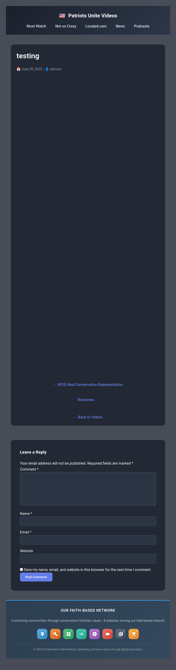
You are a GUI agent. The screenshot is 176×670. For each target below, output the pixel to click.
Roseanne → (88, 400)
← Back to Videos (88, 417)
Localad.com (96, 26)
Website (26, 556)
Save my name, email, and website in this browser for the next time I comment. (87, 575)
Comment (29, 469)
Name (26, 519)
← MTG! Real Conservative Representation (88, 384)
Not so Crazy (65, 26)
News (120, 26)
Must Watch (36, 26)
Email (25, 537)
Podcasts (141, 26)
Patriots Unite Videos (88, 16)
